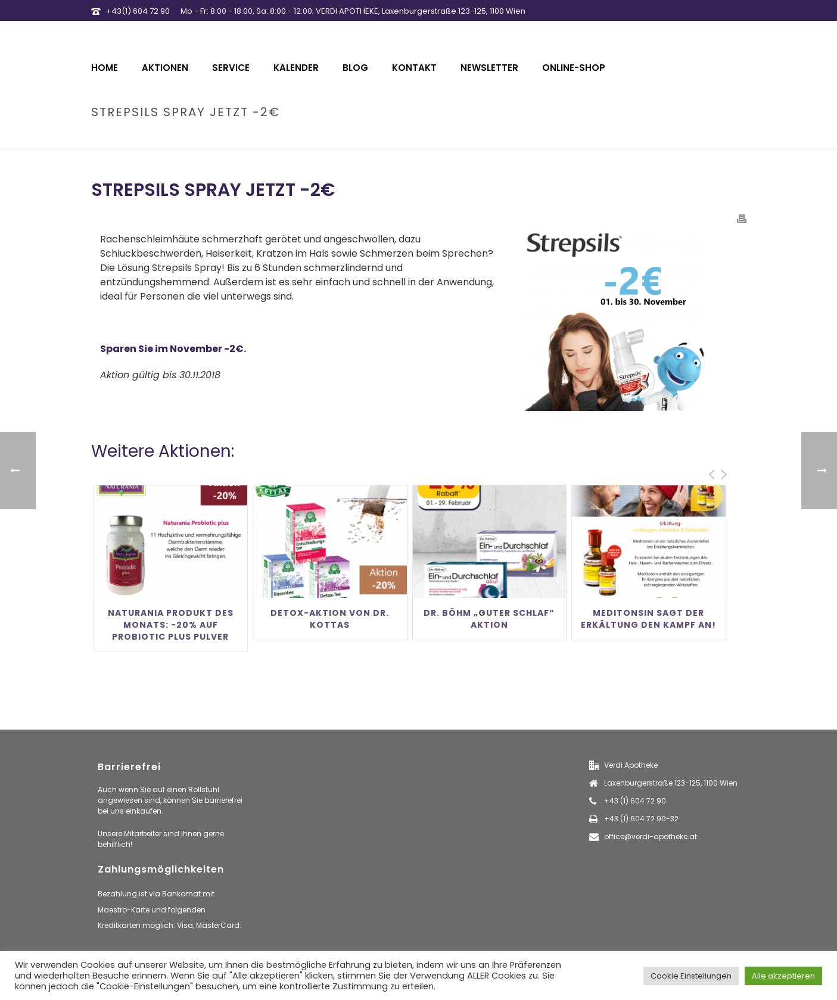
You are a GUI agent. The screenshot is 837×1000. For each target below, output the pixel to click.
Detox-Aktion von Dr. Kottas (329, 619)
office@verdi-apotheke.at (650, 836)
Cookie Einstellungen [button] (691, 976)
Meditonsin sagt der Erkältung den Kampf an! (648, 619)
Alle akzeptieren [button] (783, 976)
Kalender (296, 67)
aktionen (608, 137)
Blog (355, 67)
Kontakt (414, 67)
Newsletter (489, 67)
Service (231, 67)
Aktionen (165, 67)
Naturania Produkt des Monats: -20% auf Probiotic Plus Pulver (171, 625)
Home (104, 67)
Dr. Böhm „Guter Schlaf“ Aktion (489, 619)
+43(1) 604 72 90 (138, 11)
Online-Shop (573, 67)
